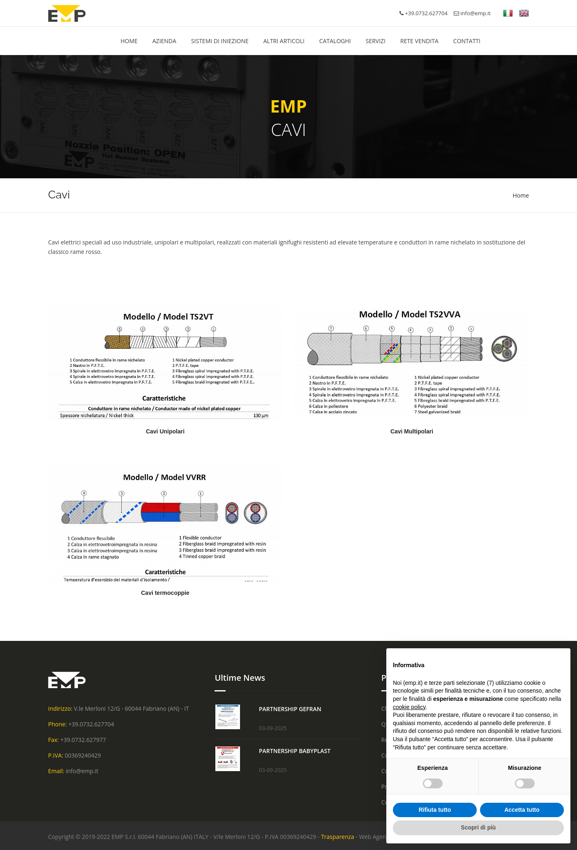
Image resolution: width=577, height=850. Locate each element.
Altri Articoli (284, 41)
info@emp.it (472, 13)
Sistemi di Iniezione (220, 41)
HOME (129, 41)
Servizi (375, 41)
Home (520, 195)
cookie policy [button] (409, 707)
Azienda (164, 41)
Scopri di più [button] (478, 827)
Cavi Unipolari (165, 431)
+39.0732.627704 (91, 724)
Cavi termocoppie (165, 593)
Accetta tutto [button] (522, 809)
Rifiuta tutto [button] (435, 809)
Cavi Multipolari (411, 431)
